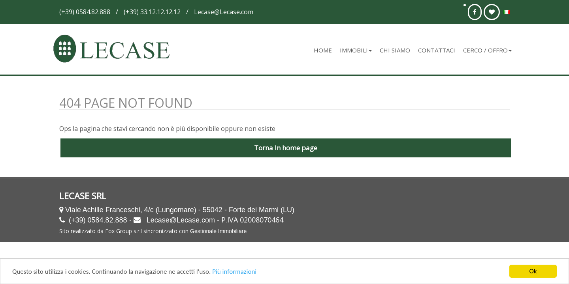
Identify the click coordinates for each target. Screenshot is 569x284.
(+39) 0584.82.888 (98, 220)
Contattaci (436, 50)
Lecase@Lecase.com (181, 220)
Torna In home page (285, 147)
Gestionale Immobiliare (218, 231)
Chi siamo (395, 50)
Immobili (356, 50)
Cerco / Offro (487, 50)
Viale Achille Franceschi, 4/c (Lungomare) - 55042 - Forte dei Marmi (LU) (179, 210)
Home (323, 50)
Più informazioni (234, 272)
